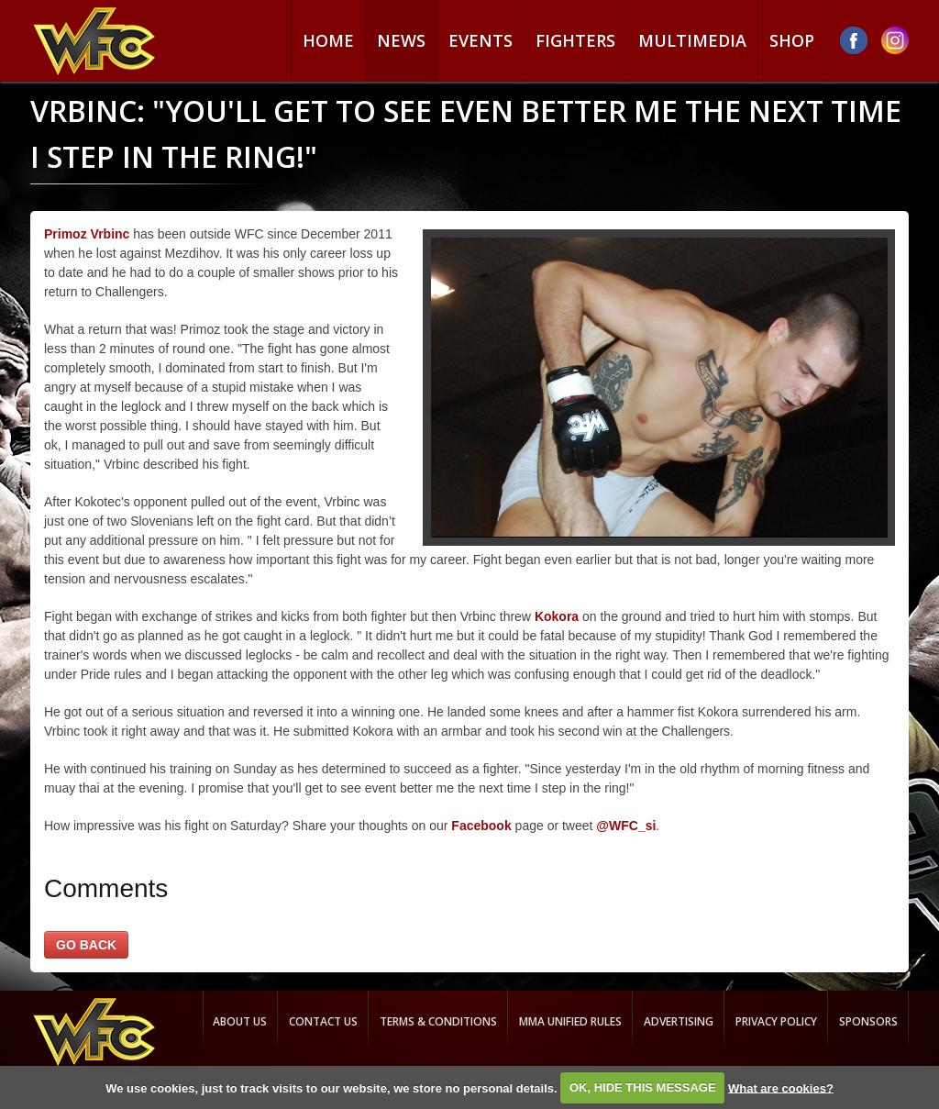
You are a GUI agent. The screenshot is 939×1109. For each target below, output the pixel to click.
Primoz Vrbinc (86, 234)
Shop (791, 40)
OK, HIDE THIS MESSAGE (642, 1087)
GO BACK (86, 944)
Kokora (557, 616)
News (401, 40)
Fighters (575, 40)
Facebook (481, 825)
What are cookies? (781, 1087)
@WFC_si (626, 825)
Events (480, 40)
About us (240, 1021)
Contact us (323, 1021)
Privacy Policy (776, 1021)
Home (328, 40)
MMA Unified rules (570, 1021)
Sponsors (868, 1021)
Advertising (678, 1021)
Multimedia (692, 40)
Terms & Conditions (438, 1021)
